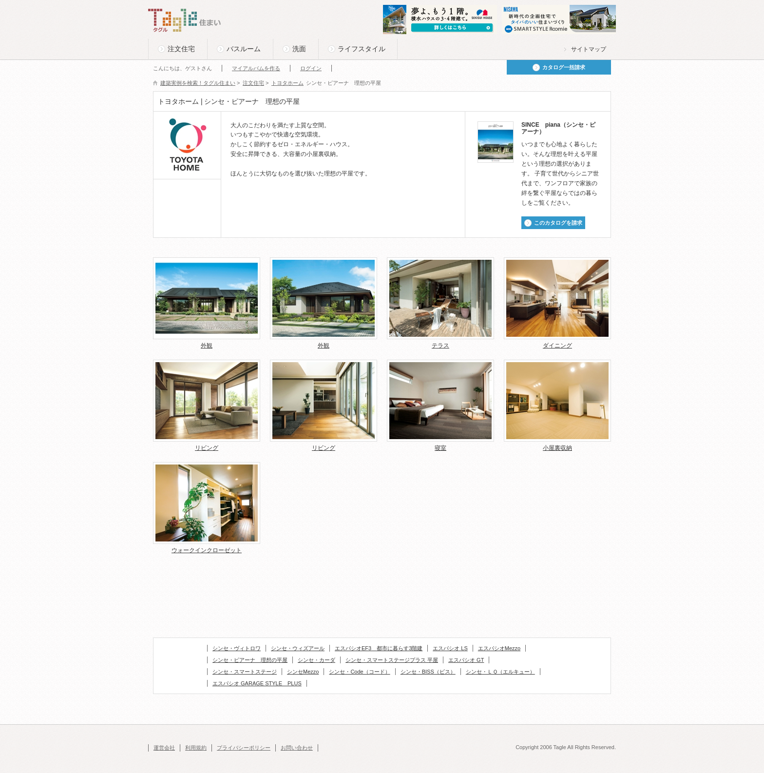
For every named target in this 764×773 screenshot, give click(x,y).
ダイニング (557, 345)
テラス (440, 345)
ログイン (311, 68)
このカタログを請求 (558, 223)
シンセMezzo (303, 672)
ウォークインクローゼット (207, 550)
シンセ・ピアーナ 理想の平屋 (249, 660)
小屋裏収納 (557, 447)
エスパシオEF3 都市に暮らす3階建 (378, 648)
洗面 (299, 49)
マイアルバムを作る (256, 68)
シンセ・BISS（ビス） (428, 672)
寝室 (440, 447)
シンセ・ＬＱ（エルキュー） (500, 672)
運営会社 (164, 748)
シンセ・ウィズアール (298, 648)
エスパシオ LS (450, 648)
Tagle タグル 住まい (184, 20)
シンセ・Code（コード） (359, 672)
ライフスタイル (361, 49)
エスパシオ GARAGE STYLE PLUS (257, 683)
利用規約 (196, 748)
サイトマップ (588, 49)
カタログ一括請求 (563, 67)
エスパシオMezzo (499, 648)
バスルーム (244, 49)
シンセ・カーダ (316, 660)
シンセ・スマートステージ (244, 672)
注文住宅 (181, 49)
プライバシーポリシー (243, 748)
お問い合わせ (297, 748)
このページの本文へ (172, 0)
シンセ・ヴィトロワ (236, 648)
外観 (206, 345)
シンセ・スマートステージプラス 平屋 (391, 660)
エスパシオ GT (466, 660)
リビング (206, 447)
